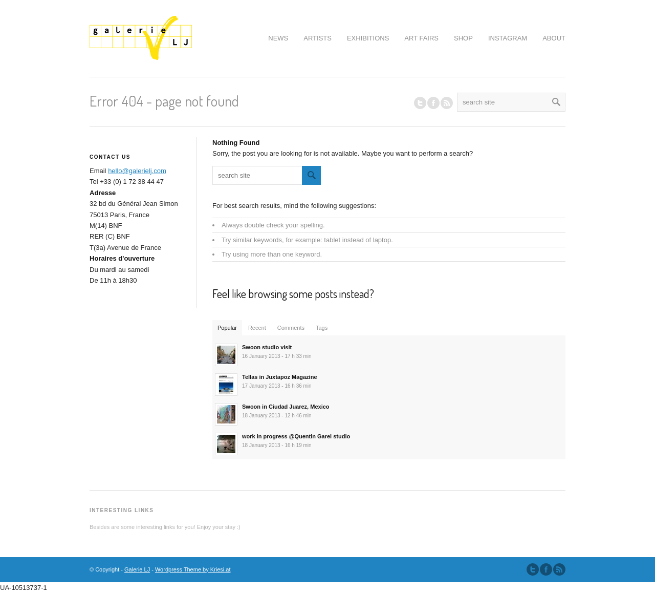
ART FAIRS (421, 38)
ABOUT (553, 38)
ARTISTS (317, 38)
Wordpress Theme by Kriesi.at (193, 569)
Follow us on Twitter (420, 103)
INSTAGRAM (507, 38)
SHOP (463, 38)
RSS (447, 103)
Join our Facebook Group (433, 103)
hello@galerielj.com (137, 171)
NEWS (278, 38)
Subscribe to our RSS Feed (559, 569)
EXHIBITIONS (368, 38)
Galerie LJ (137, 569)
